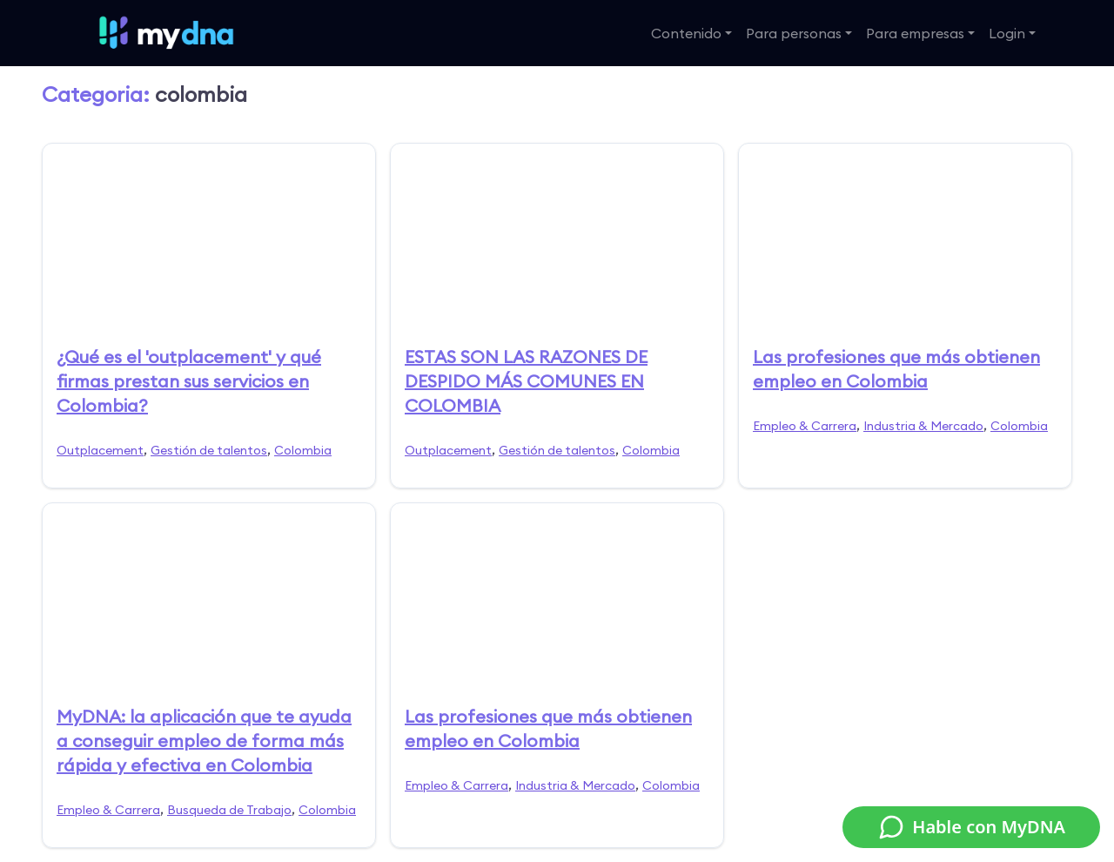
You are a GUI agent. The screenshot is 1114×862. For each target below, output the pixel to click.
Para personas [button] (794, 33)
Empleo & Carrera (804, 426)
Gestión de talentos (209, 450)
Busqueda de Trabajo (229, 810)
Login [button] (1007, 33)
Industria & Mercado (923, 426)
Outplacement (100, 450)
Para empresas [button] (915, 33)
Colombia (303, 450)
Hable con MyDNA (971, 827)
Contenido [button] (686, 33)
